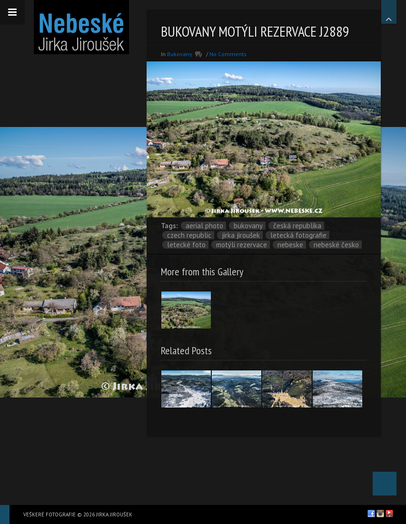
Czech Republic (189, 235)
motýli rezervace (241, 245)
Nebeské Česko (336, 245)
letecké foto (186, 245)
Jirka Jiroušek (241, 235)
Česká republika (297, 226)
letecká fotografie (298, 235)
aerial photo (204, 226)
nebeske (290, 245)
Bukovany (248, 226)
